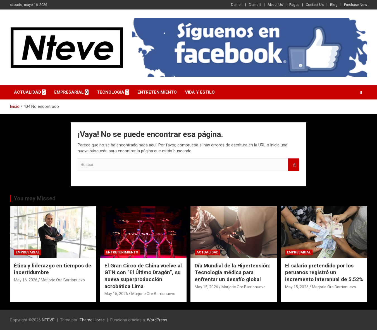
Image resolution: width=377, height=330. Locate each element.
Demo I (236, 5)
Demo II (255, 5)
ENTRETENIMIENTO (157, 92)
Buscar (293, 164)
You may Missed (35, 198)
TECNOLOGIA (110, 92)
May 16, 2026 (25, 280)
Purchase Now (355, 5)
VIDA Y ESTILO (200, 92)
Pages (294, 5)
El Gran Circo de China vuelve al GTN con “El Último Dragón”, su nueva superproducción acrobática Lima (143, 275)
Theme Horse (92, 319)
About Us (275, 5)
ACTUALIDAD (27, 92)
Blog (334, 5)
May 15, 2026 (116, 293)
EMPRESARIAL (69, 92)
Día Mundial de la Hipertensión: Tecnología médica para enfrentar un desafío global (232, 272)
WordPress (157, 319)
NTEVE (48, 319)
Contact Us (315, 5)
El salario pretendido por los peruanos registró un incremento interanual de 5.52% (324, 272)
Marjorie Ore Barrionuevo (63, 280)
